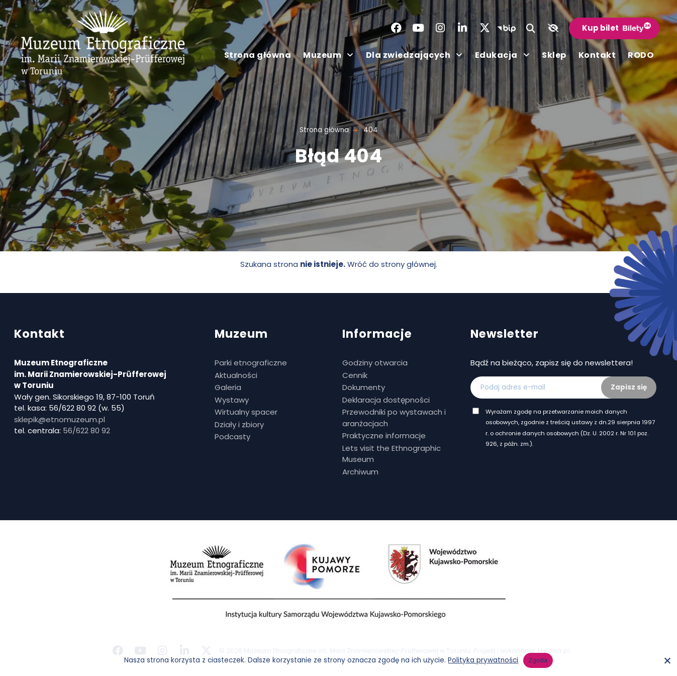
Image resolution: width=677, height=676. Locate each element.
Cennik (354, 375)
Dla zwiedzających (414, 55)
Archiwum (360, 471)
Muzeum (328, 55)
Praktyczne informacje (384, 435)
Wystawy (232, 400)
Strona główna (258, 55)
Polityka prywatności (483, 660)
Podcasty (232, 436)
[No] (667, 660)
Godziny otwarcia (375, 362)
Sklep (554, 55)
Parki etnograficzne (251, 362)
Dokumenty (363, 387)
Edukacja (502, 55)
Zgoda (537, 660)
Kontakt (597, 55)
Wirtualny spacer (246, 412)
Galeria (228, 387)
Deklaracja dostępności (386, 400)
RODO (640, 55)
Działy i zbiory (239, 424)
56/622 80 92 (86, 430)
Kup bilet (600, 28)
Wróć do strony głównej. (392, 264)
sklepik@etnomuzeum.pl (59, 419)
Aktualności (236, 375)
